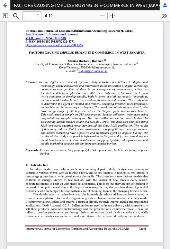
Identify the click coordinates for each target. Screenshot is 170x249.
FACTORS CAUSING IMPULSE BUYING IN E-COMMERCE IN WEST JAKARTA (90, 5)
